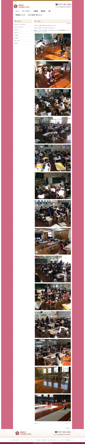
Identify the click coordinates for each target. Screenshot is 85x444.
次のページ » (68, 423)
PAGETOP (68, 428)
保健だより (16, 32)
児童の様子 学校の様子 (20, 24)
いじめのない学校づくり (16, 440)
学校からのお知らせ (18, 27)
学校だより (16, 29)
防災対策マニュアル (70, 440)
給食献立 (16, 37)
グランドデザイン (26, 440)
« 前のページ (37, 423)
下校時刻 (16, 35)
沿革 (63, 440)
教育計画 (44, 440)
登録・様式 (16, 40)
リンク (33, 440)
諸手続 (15, 43)
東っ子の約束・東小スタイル (54, 440)
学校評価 (38, 440)
